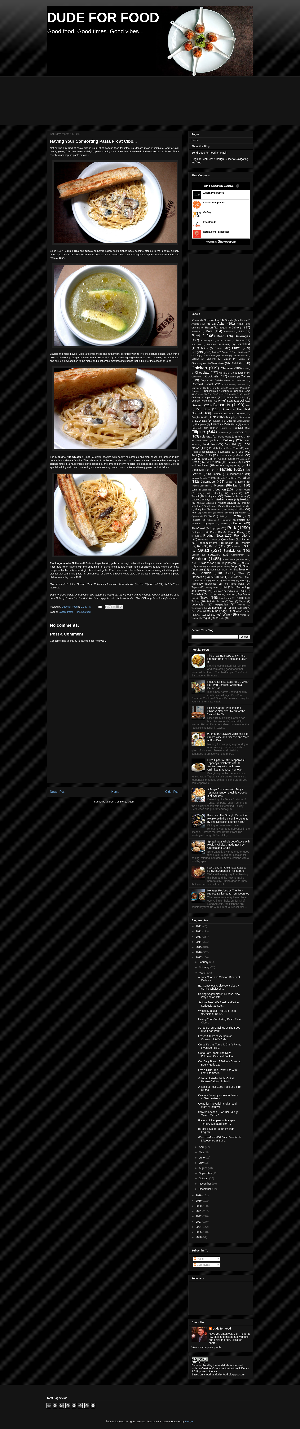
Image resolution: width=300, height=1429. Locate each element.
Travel (205, 598)
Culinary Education (234, 397)
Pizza (237, 523)
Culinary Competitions (204, 397)
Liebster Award (243, 490)
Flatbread (223, 432)
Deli (242, 400)
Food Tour (232, 448)
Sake (247, 546)
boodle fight (206, 340)
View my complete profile (206, 1347)
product (195, 536)
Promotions (242, 535)
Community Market (238, 388)
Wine (226, 614)
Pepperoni (227, 520)
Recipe (229, 542)
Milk (244, 503)
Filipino (198, 431)
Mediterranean (224, 499)
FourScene (224, 452)
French (240, 451)
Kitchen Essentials (201, 486)
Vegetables (198, 604)
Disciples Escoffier (223, 413)
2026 (199, 1237)
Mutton (227, 509)
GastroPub (227, 455)
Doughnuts (197, 417)
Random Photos (208, 542)
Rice (211, 546)
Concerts (196, 391)
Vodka (232, 607)
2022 (199, 1216)
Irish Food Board (229, 478)
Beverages (242, 336)
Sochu (199, 566)
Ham (218, 462)
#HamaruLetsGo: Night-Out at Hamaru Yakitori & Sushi (216, 1080)
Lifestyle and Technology (210, 493)
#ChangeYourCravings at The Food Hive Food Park (219, 1029)
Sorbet (223, 566)
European (200, 424)
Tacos (195, 584)
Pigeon (211, 523)
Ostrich (242, 513)
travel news (225, 598)
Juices (229, 482)
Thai (242, 590)
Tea (224, 587)
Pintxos (223, 523)
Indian (217, 474)
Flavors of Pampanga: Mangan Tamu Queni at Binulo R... (216, 1122)
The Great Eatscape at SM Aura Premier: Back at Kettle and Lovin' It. (227, 659)
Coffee (245, 376)
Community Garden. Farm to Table (208, 388)
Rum (223, 546)
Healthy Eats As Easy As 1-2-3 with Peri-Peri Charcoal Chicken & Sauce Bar (228, 685)
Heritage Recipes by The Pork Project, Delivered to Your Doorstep (228, 892)
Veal (231, 601)
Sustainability (229, 580)
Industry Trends (199, 478)
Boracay (240, 340)
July (201, 1162)
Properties (203, 540)
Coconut (232, 377)
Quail (214, 540)
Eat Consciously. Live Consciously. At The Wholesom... (218, 987)
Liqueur (234, 493)
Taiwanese (210, 584)
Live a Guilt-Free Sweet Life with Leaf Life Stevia (217, 1071)
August (203, 1168)
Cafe (234, 352)
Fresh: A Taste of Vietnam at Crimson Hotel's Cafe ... (215, 1038)
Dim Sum (203, 409)
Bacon (62, 611)
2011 (199, 926)
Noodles (239, 509)
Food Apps (224, 436)
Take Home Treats (233, 584)
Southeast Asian (219, 569)
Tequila (217, 591)
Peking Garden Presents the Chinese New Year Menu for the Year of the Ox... (226, 711)
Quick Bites (228, 539)
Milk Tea (196, 506)
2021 (199, 1211)
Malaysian (211, 496)
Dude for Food (70, 606)
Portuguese (198, 532)
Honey (237, 465)
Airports (229, 320)
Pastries (196, 520)
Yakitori (195, 618)
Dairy (230, 400)
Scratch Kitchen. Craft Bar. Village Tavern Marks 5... (218, 1113)
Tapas (195, 587)
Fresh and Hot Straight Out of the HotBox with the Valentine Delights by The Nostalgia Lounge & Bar (227, 818)
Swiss (243, 580)
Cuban (243, 394)
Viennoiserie (197, 608)
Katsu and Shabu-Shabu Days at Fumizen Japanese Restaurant (226, 869)
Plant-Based (198, 528)
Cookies (225, 391)
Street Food (244, 577)
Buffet (236, 348)
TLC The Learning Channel (221, 594)
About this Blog (201, 146)
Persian (241, 520)
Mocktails (227, 506)
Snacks (246, 563)
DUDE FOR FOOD (103, 17)
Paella (208, 516)
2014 (199, 941)
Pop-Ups (215, 528)
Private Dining (236, 532)
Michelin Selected (205, 503)
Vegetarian (221, 604)
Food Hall (230, 444)
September (206, 1173)
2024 (199, 1226)
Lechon (220, 489)
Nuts (194, 512)
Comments (202, 1264)
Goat (220, 459)
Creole (219, 394)
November (205, 1183)
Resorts (245, 542)
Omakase (207, 513)
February (204, 967)
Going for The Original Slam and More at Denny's (217, 1105)
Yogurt (206, 618)
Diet (248, 405)
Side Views (207, 563)
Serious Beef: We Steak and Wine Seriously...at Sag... (218, 1004)
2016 (199, 952)
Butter (215, 352)
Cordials (199, 394)
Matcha (242, 496)
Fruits (208, 455)
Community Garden (235, 384)
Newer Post (57, 791)
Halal (208, 462)
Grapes (243, 459)
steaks (231, 577)
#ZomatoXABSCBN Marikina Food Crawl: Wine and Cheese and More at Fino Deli (228, 737)
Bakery (236, 327)
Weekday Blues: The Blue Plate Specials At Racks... (217, 1012)
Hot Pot (209, 470)
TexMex (231, 591)
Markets (228, 496)
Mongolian (200, 509)
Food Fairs (209, 444)
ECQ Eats (201, 420)
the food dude (221, 1365)
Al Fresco (242, 320)
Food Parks (215, 448)
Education (218, 421)
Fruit (194, 455)
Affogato (195, 320)
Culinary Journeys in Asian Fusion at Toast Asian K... (218, 1097)
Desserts (221, 404)
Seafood (85, 611)
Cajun (244, 352)
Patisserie (211, 520)
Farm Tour (209, 428)
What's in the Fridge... (216, 611)
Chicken (199, 368)
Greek (195, 462)
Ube (222, 601)
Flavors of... (241, 432)
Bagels (223, 327)
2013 (199, 936)
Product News (213, 535)
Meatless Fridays (201, 499)
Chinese (227, 368)
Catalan (195, 359)
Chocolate (202, 372)
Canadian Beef (239, 355)
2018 (199, 1195)
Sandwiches (232, 550)
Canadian (224, 355)
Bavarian (228, 331)
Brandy (226, 344)
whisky (211, 614)
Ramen (245, 539)
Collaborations (222, 380)
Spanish (205, 573)
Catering (211, 359)
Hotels (226, 469)
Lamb (237, 485)
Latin (194, 489)
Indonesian (236, 474)
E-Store (246, 417)
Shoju (194, 563)
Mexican (245, 499)
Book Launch (224, 340)
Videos (241, 605)
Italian (245, 478)
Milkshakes (212, 506)
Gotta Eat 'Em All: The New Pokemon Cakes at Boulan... (216, 1054)
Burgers (197, 352)
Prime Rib (216, 532)
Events (216, 424)
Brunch (219, 348)
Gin (210, 458)
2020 (199, 1205)
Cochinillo (196, 377)
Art (208, 324)
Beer (220, 336)
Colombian (241, 380)
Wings (243, 615)
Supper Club (201, 580)
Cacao (225, 352)
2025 (199, 1231)
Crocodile (231, 394)
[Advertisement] (139, 100)
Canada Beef (209, 355)
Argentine (196, 324)
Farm (234, 424)
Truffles (239, 597)
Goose (231, 459)
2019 (199, 1200)
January (204, 962)
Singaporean (228, 563)
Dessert (197, 405)
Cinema (223, 373)
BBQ (241, 331)
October (204, 1178)
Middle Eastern (227, 502)
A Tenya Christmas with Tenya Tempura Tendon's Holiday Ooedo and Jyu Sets (227, 792)
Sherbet (243, 559)
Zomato (220, 618)
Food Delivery (224, 440)
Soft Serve (211, 566)
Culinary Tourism (201, 400)
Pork (77, 611)
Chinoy (246, 368)
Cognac (205, 380)
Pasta (70, 611)
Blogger (189, 1421)
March (203, 972)
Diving (243, 413)
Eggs (229, 421)
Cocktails (211, 376)
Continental (210, 391)
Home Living (222, 465)
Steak (215, 577)
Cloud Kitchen (238, 373)
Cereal (242, 359)
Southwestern (242, 569)
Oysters (195, 516)
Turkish (211, 601)
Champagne (198, 363)
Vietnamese (215, 607)
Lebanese (206, 490)
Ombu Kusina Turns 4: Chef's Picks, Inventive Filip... (219, 1046)
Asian (221, 323)
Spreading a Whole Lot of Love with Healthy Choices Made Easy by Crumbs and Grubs (228, 845)
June (202, 1157)
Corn (210, 394)
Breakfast (243, 344)
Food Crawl (244, 436)
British (204, 348)
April (202, 1147)
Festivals (238, 427)
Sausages (214, 554)
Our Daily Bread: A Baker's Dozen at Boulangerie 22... (219, 1063)
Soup (234, 566)
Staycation (198, 576)
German (196, 458)
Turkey (196, 601)
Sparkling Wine (234, 573)
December (205, 1188)
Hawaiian (232, 462)
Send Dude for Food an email (209, 152)
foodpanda (208, 452)
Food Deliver (202, 440)
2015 (199, 947)
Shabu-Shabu (228, 559)
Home (115, 791)
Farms (224, 428)
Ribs (200, 546)
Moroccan (215, 509)
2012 (199, 931)
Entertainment (243, 421)
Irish (213, 478)
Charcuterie (217, 363)
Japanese (208, 481)
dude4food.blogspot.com (230, 1374)
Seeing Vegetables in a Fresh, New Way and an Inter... (219, 995)
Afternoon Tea (211, 320)
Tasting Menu (211, 587)
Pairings (223, 516)
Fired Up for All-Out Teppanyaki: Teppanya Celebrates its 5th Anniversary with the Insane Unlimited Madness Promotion (226, 764)
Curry (217, 400)
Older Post (172, 791)
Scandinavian (237, 555)
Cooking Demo (242, 391)
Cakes (195, 355)
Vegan (242, 601)
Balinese (196, 331)
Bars (209, 331)
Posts (199, 1258)
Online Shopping (225, 513)
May (202, 1152)
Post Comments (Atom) (122, 801)
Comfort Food (202, 384)
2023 (199, 1221)
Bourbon (211, 344)
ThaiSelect (197, 594)
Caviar (227, 359)
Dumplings (232, 417)
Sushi (215, 580)
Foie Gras (206, 436)
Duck (212, 417)
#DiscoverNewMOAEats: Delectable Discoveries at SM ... (219, 1139)
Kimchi (241, 482)
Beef (196, 335)
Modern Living (243, 506)
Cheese (236, 363)
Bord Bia (196, 344)
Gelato (240, 455)
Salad (203, 550)
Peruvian (196, 523)
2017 (199, 957)
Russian (236, 546)
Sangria (195, 555)
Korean (219, 485)
